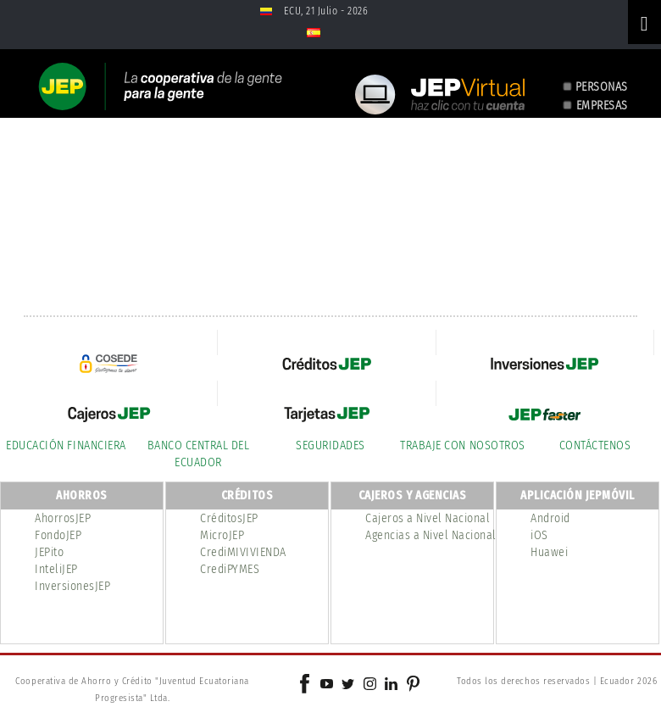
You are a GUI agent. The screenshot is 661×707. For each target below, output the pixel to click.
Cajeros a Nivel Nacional (427, 518)
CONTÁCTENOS (595, 445)
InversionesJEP (72, 586)
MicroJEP (222, 535)
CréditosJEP (229, 518)
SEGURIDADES (330, 445)
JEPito (49, 552)
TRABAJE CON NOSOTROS (462, 445)
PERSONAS (601, 87)
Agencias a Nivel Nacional (431, 535)
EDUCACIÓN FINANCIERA (65, 445)
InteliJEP (56, 569)
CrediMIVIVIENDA (243, 552)
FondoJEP (58, 535)
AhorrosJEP (63, 518)
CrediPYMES (229, 569)
